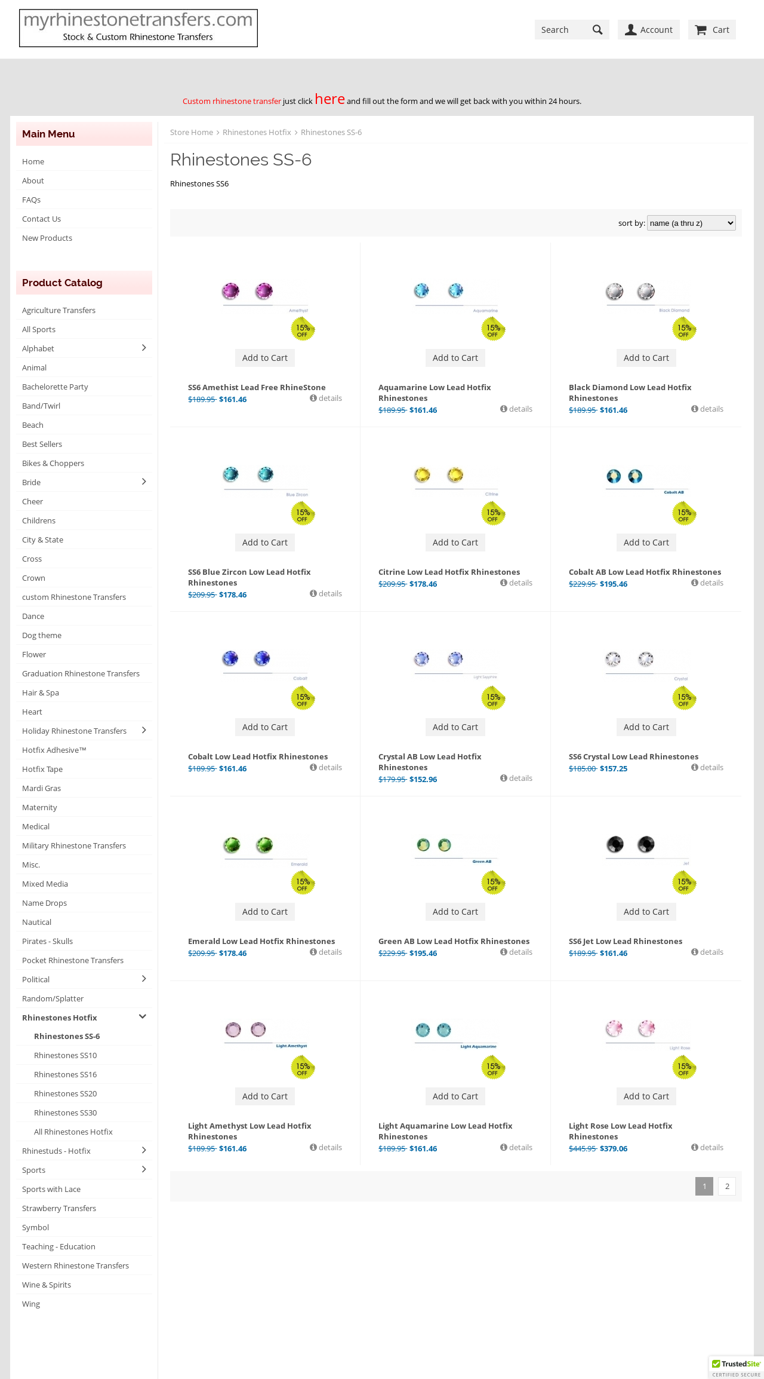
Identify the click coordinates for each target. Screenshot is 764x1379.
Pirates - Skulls (47, 941)
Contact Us (41, 218)
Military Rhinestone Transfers (74, 845)
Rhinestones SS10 (65, 1055)
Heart (32, 711)
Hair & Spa (40, 692)
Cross (32, 558)
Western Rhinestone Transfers (75, 1265)
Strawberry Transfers (59, 1208)
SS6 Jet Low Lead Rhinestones (625, 941)
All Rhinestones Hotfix (73, 1131)
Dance (33, 616)
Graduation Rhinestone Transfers (81, 673)
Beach (33, 424)
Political (36, 979)
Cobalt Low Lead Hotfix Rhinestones (258, 756)
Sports (33, 1170)
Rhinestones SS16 (65, 1074)
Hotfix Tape (42, 769)
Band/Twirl (41, 405)
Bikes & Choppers (53, 463)
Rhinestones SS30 (65, 1112)
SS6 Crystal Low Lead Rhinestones (633, 756)
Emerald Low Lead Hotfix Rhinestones (261, 941)
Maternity (39, 807)
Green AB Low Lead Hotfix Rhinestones (453, 941)
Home (33, 161)
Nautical (36, 922)
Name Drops (44, 902)
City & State (42, 539)
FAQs (31, 199)
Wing (31, 1303)
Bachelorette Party (55, 386)
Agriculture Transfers (59, 310)
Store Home (191, 132)
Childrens (39, 520)
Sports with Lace (51, 1189)
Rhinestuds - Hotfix (56, 1150)
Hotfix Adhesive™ (54, 749)
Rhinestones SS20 (65, 1093)
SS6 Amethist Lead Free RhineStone (257, 387)
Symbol (35, 1227)
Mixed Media (45, 883)
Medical (36, 826)
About (33, 180)
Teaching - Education (59, 1246)
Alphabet (38, 348)
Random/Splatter (53, 998)
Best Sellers (42, 444)
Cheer (32, 501)
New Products (47, 237)
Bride (31, 482)
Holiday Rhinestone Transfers (74, 730)
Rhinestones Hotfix (59, 1017)
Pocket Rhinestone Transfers (73, 960)
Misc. (31, 864)
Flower (34, 654)
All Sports (39, 329)
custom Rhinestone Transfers (74, 597)
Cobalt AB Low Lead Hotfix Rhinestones (645, 571)
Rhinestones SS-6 (67, 1036)
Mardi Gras (41, 788)
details (329, 398)
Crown (33, 577)
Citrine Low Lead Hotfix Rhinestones (449, 571)
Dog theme (41, 635)
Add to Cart (265, 357)
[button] (736, 1367)
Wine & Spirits (46, 1284)
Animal (34, 367)
